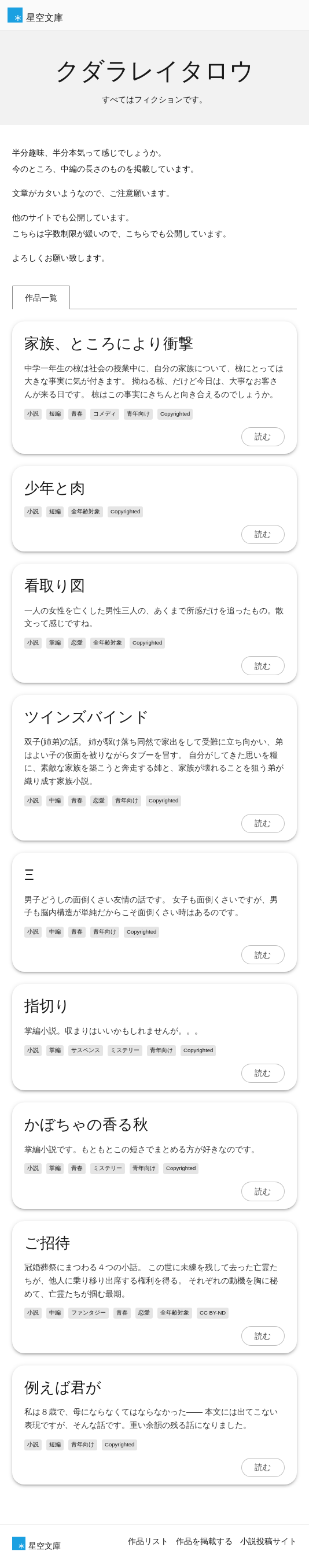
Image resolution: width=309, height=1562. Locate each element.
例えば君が (62, 1387)
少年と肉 (54, 488)
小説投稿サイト (268, 1541)
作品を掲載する (204, 1541)
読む (263, 436)
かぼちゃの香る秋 (86, 1124)
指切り (47, 1006)
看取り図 (54, 586)
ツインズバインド (86, 717)
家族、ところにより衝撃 (108, 343)
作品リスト (148, 1541)
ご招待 (47, 1243)
